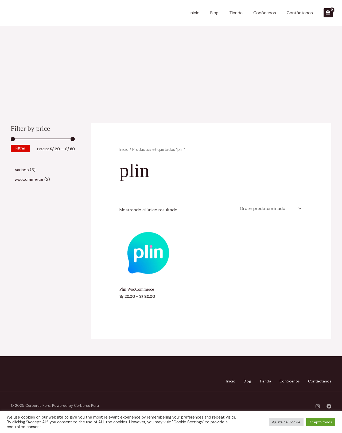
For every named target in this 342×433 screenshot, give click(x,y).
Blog (214, 13)
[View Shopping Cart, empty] (328, 12)
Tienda (236, 13)
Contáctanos (300, 13)
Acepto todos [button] (320, 422)
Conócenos (264, 13)
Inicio (195, 13)
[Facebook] (329, 405)
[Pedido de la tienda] (270, 208)
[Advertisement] (171, 66)
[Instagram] (317, 405)
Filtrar (20, 148)
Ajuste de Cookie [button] (286, 422)
